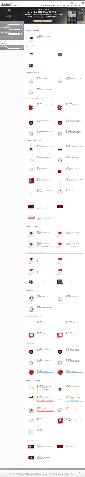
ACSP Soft (39, 205)
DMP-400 (68, 77)
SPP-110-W (39, 359)
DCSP (38, 445)
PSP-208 (39, 257)
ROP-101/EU (40, 332)
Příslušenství (37, 140)
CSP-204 (68, 231)
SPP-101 (68, 370)
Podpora (69, 5)
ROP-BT (39, 178)
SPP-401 (68, 119)
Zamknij (79, 472)
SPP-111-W (68, 359)
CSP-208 (39, 231)
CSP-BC (39, 456)
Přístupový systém (5, 27)
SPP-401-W (68, 130)
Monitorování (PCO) (5, 32)
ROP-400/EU (40, 103)
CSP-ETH (39, 279)
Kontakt (81, 5)
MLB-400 (39, 156)
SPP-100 (39, 370)
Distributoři (61, 5)
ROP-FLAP (39, 189)
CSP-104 (68, 242)
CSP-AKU (68, 189)
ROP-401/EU (69, 103)
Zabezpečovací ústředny (7, 22)
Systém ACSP (29, 30)
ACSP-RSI (39, 62)
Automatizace (4, 46)
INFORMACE (44, 5)
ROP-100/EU (69, 332)
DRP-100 (39, 306)
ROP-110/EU (40, 321)
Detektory (36, 72)
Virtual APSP (40, 216)
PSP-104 (68, 268)
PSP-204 (68, 257)
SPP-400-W (39, 130)
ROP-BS (68, 167)
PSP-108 (39, 268)
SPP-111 (68, 348)
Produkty (52, 5)
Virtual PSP (68, 279)
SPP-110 (39, 348)
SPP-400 (39, 119)
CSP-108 (39, 242)
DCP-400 (39, 77)
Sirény (35, 114)
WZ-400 (39, 145)
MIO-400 (68, 145)
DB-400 (67, 156)
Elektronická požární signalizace (9, 37)
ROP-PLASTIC (40, 385)
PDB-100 (39, 167)
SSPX (67, 205)
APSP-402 (39, 50)
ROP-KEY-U (68, 178)
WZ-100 (39, 407)
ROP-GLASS (69, 396)
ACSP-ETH (68, 50)
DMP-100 (68, 295)
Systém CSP (29, 226)
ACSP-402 (39, 35)
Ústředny (36, 30)
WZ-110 (68, 385)
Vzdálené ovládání (38, 46)
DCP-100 (39, 295)
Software (36, 200)
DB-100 (67, 407)
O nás (75, 5)
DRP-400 (39, 88)
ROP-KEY (39, 396)
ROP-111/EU (69, 321)
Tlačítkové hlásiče (38, 98)
